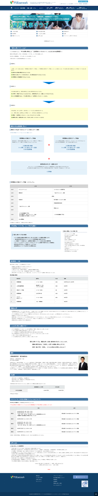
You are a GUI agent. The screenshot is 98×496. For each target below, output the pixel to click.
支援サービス (81, 8)
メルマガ (76, 3)
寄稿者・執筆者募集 (83, 3)
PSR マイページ (80, 477)
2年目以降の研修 (41, 31)
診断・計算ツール (70, 8)
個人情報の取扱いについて (58, 477)
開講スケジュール (16, 35)
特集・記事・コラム (31, 8)
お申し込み (40, 35)
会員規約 (55, 481)
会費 (65, 33)
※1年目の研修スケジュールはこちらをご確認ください (21, 132)
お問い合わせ (63, 3)
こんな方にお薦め (41, 33)
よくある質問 (70, 3)
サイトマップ (38, 481)
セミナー (41, 8)
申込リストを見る (83, 1)
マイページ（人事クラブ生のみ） (71, 35)
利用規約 (55, 479)
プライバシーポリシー (58, 475)
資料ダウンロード (59, 8)
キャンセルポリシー (57, 485)
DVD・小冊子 (49, 8)
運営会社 (38, 475)
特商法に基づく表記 (57, 483)
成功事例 (14, 33)
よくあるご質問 (39, 477)
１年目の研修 (15, 31)
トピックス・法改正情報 (19, 8)
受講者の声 (66, 31)
